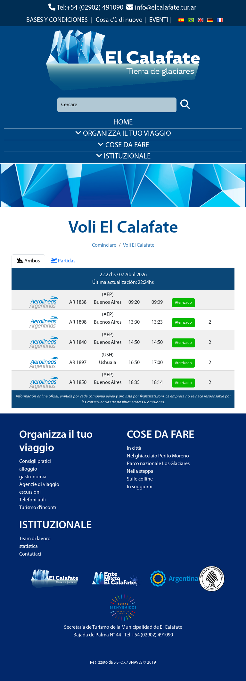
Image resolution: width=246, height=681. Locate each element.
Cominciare (104, 245)
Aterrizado (183, 303)
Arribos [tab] (28, 261)
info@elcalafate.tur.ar (165, 8)
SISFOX (120, 662)
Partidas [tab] (63, 261)
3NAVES (135, 662)
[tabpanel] (123, 338)
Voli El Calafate (138, 245)
